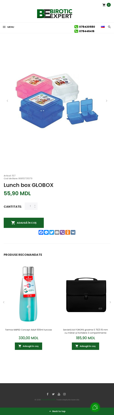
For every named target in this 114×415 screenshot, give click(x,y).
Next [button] (106, 100)
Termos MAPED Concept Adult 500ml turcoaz (28, 329)
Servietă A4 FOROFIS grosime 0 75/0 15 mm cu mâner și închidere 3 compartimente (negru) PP (85, 331)
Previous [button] (7, 100)
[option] (57, 101)
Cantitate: (13, 207)
